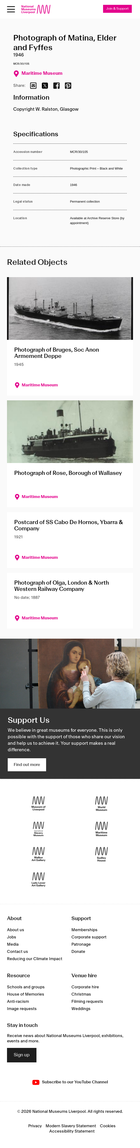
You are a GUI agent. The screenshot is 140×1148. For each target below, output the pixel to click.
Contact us (17, 952)
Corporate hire (85, 987)
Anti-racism (18, 1001)
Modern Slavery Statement (71, 1126)
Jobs (11, 937)
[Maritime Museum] (101, 828)
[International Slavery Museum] (38, 828)
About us (15, 930)
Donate (78, 952)
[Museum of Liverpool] (38, 803)
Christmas (81, 994)
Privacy (35, 1126)
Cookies (108, 1126)
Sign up (22, 1055)
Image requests (22, 1009)
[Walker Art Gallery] (38, 854)
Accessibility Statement (72, 1131)
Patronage (81, 944)
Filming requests (87, 1001)
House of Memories (25, 994)
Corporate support (88, 937)
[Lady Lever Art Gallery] (38, 879)
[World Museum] (101, 803)
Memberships (84, 930)
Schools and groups (26, 987)
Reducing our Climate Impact (34, 959)
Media (13, 944)
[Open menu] (11, 9)
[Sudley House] (101, 854)
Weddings (81, 1009)
